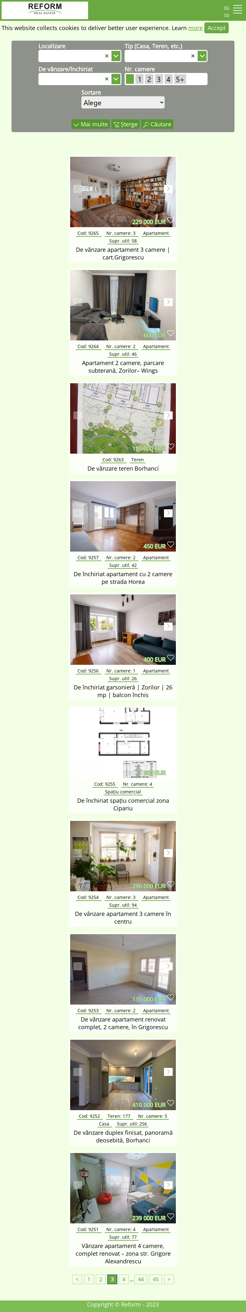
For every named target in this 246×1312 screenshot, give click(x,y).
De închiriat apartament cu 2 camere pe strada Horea (123, 577)
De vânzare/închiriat (65, 69)
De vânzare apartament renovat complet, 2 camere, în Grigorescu (123, 1023)
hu (226, 14)
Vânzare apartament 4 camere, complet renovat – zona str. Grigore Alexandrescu (123, 1253)
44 (141, 1279)
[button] (168, 189)
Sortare (91, 92)
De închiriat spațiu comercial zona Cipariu (123, 804)
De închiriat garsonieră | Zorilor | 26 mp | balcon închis (123, 691)
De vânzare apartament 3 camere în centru (123, 917)
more (195, 28)
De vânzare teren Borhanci (123, 468)
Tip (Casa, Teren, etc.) (153, 46)
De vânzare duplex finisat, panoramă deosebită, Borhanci (123, 1136)
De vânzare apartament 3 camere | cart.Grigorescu (123, 253)
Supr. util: (123, 241)
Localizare (51, 46)
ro (226, 7)
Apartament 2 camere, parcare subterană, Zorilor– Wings (123, 366)
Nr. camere (140, 69)
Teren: (120, 1116)
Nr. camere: (121, 233)
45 (156, 1279)
